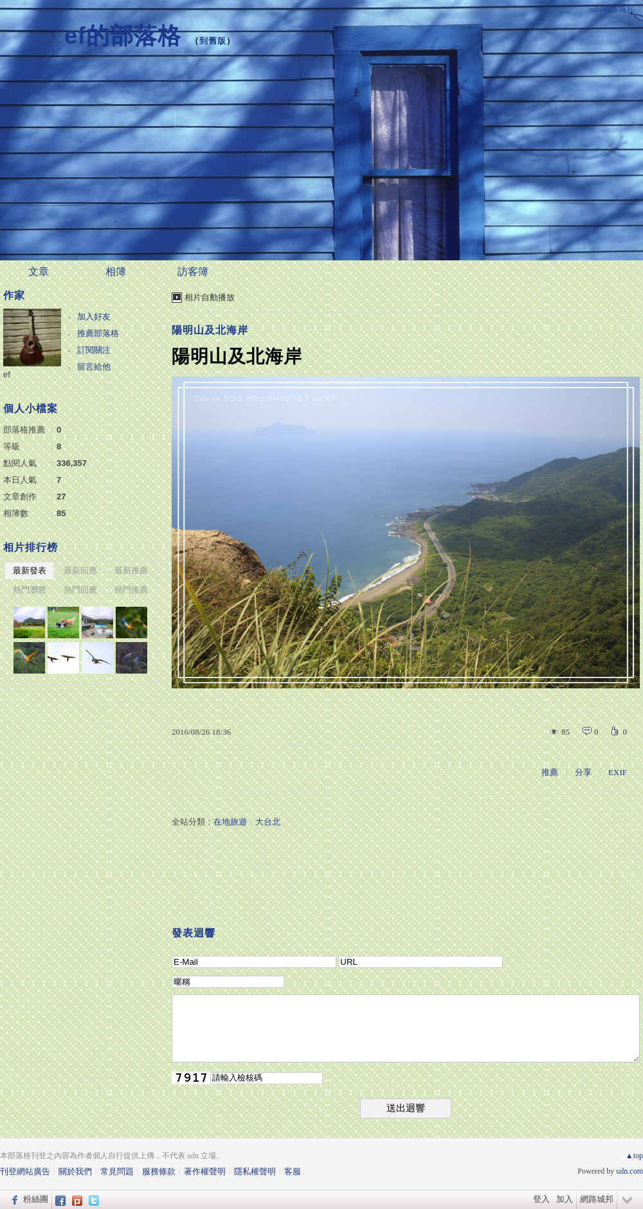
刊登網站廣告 (25, 1171)
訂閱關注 (94, 350)
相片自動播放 (210, 297)
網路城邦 (596, 1199)
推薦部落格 (98, 333)
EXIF (617, 772)
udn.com (629, 1171)
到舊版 (212, 41)
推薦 (549, 772)
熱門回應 (80, 590)
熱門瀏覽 (29, 590)
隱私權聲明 (255, 1171)
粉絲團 (35, 1199)
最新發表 (29, 570)
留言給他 (94, 367)
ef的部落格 (122, 35)
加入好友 (94, 316)
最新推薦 (131, 570)
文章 (38, 271)
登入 (541, 1199)
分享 (583, 772)
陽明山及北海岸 (210, 330)
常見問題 (117, 1171)
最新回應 (80, 570)
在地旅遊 (230, 822)
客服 (292, 1171)
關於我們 (75, 1171)
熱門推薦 (131, 590)
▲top (634, 1155)
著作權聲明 (205, 1171)
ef (6, 374)
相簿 (115, 271)
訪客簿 (192, 271)
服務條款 (159, 1171)
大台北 (267, 822)
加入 (564, 1199)
